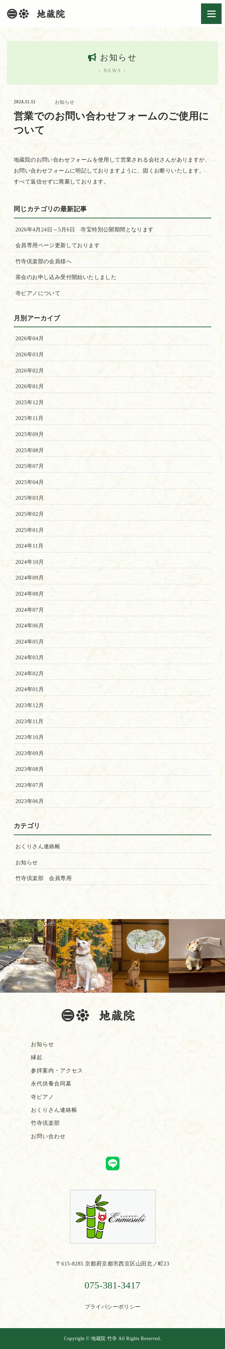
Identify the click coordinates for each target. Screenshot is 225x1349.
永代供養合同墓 (51, 1083)
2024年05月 (29, 642)
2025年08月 (29, 450)
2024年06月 (29, 625)
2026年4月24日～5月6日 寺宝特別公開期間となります (84, 229)
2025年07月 (29, 466)
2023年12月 (29, 705)
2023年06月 (29, 801)
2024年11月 (29, 546)
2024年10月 (29, 562)
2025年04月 (29, 482)
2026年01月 (29, 386)
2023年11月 (29, 721)
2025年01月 (29, 530)
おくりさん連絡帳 (37, 846)
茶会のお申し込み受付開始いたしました (65, 277)
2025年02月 (29, 514)
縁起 (36, 1057)
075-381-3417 (112, 1285)
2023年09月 (29, 753)
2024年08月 (29, 594)
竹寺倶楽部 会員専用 (43, 878)
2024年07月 (29, 610)
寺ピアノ (42, 1097)
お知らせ (65, 102)
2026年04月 (29, 338)
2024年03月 (29, 657)
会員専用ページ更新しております (57, 245)
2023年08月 (29, 769)
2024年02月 (29, 673)
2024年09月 (29, 578)
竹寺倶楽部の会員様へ (43, 261)
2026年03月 (29, 354)
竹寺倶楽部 (45, 1123)
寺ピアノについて (37, 293)
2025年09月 (29, 434)
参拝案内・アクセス (57, 1070)
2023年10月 (29, 737)
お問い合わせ (48, 1136)
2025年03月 (29, 498)
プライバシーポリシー (113, 1307)
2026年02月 (29, 370)
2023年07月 (29, 785)
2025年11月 (29, 418)
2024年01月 (29, 689)
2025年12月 (29, 402)
